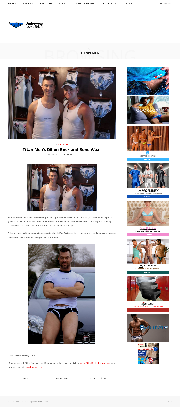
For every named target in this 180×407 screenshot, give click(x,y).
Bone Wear (63, 144)
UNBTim (26, 378)
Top (170, 401)
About (11, 3)
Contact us (129, 3)
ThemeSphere (43, 402)
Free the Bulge (109, 3)
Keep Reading (62, 378)
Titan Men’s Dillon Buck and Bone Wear (62, 149)
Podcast (63, 3)
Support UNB (45, 3)
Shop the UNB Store (86, 3)
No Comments (70, 154)
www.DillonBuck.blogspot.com (95, 363)
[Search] (161, 3)
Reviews (27, 3)
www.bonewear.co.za (35, 367)
